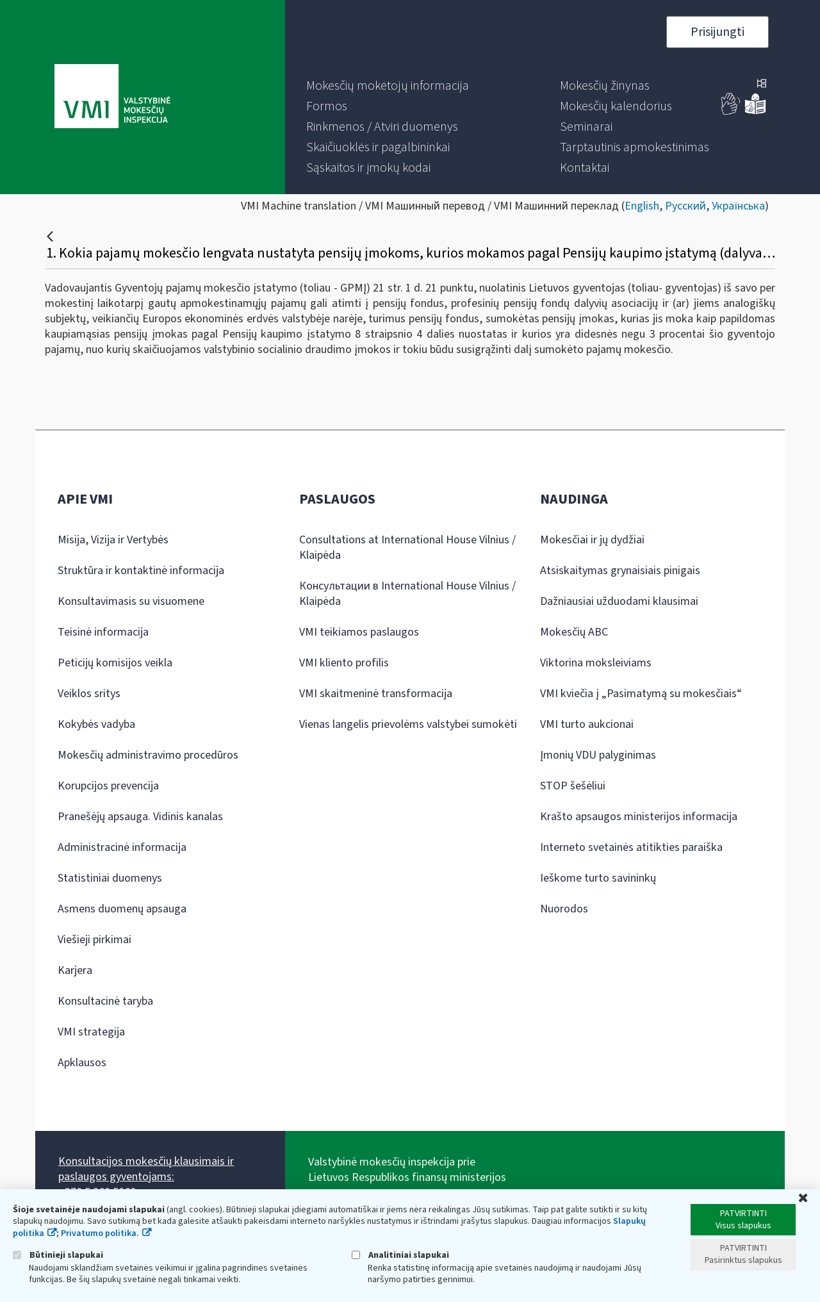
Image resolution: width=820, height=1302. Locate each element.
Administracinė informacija (122, 847)
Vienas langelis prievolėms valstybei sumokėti (408, 724)
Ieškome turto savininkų (598, 878)
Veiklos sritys (89, 694)
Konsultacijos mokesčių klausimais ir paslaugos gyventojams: (146, 1169)
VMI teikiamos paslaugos (359, 632)
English (642, 206)
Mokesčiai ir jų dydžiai (592, 540)
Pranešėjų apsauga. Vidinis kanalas (140, 817)
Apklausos (82, 1063)
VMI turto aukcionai (587, 724)
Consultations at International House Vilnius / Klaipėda (407, 547)
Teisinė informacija (103, 632)
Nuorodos (564, 909)
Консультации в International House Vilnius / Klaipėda (407, 593)
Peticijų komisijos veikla (115, 663)
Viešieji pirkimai (94, 940)
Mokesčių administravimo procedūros (148, 755)
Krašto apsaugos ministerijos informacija (638, 817)
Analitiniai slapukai (400, 1255)
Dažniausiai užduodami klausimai (619, 601)
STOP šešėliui (572, 786)
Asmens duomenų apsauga (122, 909)
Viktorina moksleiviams (596, 663)
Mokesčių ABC (574, 632)
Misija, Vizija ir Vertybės (113, 540)
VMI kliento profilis (344, 663)
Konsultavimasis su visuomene (131, 601)
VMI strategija (91, 1032)
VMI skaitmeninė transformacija (375, 694)
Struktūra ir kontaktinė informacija (141, 571)
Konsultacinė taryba (105, 1001)
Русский (685, 206)
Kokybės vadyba (96, 724)
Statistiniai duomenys (110, 878)
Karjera (75, 970)
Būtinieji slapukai (58, 1255)
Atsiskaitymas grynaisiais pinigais (620, 571)
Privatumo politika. (100, 1233)
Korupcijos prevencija (108, 786)
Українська (738, 206)
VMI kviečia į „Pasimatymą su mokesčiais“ (641, 694)
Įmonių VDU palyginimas (598, 755)
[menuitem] (387, 86)
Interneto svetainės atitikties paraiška (631, 847)
